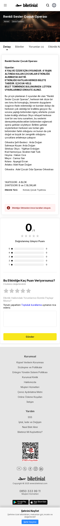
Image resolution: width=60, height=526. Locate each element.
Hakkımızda (30, 382)
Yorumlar (36, 46)
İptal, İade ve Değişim (30, 422)
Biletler (19, 46)
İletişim (30, 402)
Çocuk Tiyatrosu (18, 21)
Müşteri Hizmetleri (30, 387)
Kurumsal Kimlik (30, 377)
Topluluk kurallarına (31, 305)
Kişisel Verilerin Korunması (30, 362)
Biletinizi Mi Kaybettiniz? (30, 432)
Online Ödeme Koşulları (30, 397)
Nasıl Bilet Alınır (30, 427)
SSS (30, 417)
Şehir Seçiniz (30, 522)
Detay (7, 46)
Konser (6, 21)
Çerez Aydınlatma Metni (30, 392)
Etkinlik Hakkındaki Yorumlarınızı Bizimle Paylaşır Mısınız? (28, 299)
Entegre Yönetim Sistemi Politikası (30, 372)
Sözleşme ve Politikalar (30, 367)
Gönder (30, 336)
